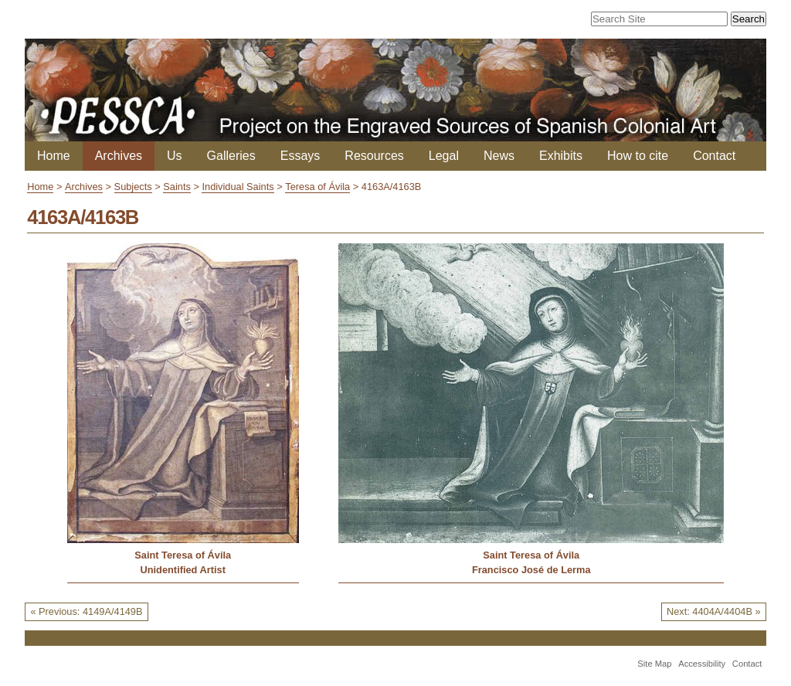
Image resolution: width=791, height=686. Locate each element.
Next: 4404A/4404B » (714, 611)
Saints (177, 186)
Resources (374, 155)
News (499, 155)
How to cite (637, 155)
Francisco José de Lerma (531, 570)
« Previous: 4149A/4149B (86, 611)
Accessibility (701, 663)
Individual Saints (237, 186)
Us (174, 155)
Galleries (231, 155)
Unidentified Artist (183, 570)
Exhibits (560, 155)
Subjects (133, 186)
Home (53, 155)
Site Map (654, 663)
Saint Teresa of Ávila (182, 555)
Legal (444, 155)
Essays (300, 155)
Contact (714, 155)
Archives (118, 155)
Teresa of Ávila (317, 186)
